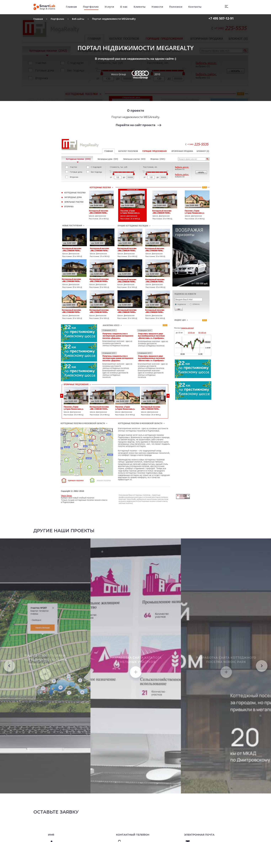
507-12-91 (221, 18)
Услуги (111, 7)
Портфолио (93, 7)
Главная (73, 7)
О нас (126, 7)
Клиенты (141, 7)
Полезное (177, 7)
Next (261, 700)
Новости (159, 7)
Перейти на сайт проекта (135, 125)
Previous (9, 700)
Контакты (196, 7)
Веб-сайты (80, 18)
